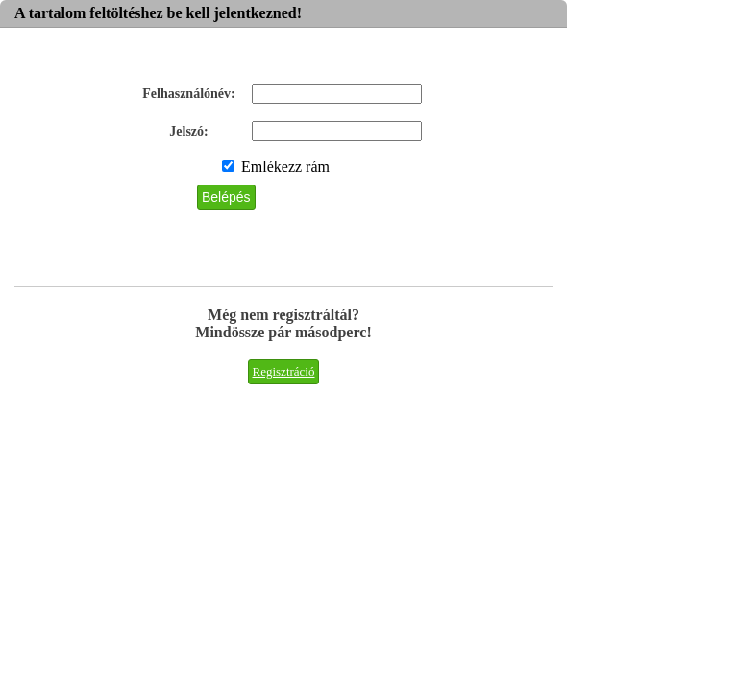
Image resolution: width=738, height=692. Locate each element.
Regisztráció (284, 371)
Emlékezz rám (276, 167)
